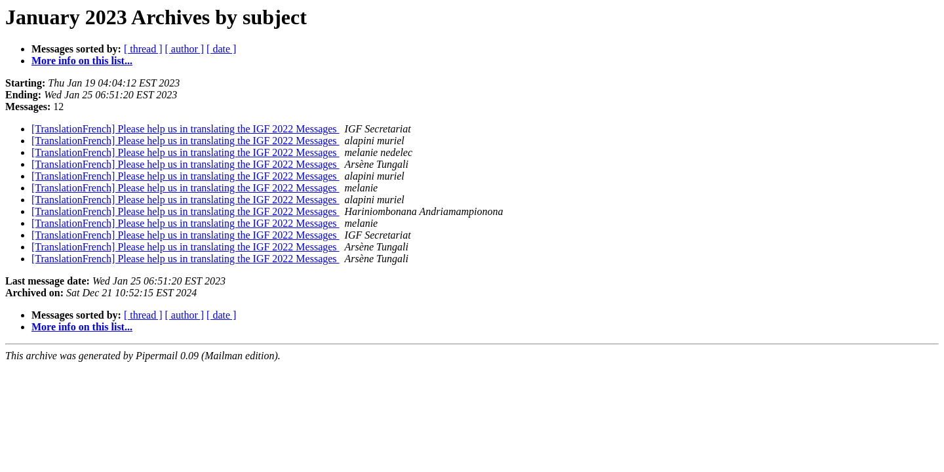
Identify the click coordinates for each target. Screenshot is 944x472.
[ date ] (221, 48)
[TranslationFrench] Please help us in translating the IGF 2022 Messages (185, 128)
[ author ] (185, 48)
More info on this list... (81, 60)
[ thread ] (143, 48)
